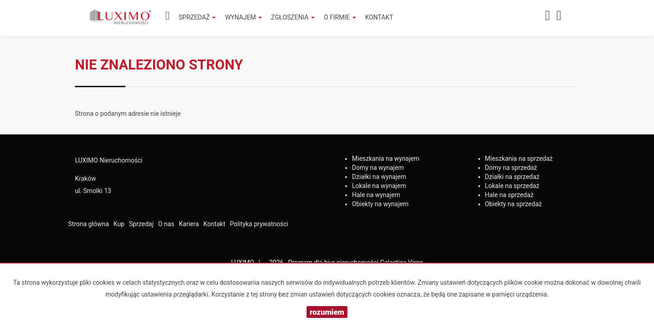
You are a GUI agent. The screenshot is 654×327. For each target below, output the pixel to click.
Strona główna (88, 224)
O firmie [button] (340, 17)
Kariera (189, 224)
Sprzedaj (141, 224)
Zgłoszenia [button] (293, 17)
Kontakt (379, 17)
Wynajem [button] (243, 17)
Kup (119, 224)
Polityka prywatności (259, 224)
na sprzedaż (519, 158)
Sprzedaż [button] (197, 17)
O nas (166, 224)
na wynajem (386, 158)
